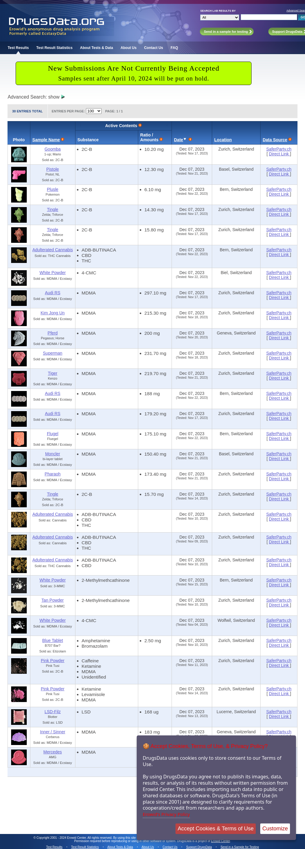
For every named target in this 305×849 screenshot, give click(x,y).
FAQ (174, 48)
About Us (128, 48)
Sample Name (46, 139)
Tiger (52, 373)
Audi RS (52, 292)
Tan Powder (52, 600)
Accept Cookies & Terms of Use (216, 829)
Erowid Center (220, 841)
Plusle (52, 189)
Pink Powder (53, 660)
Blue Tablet (52, 640)
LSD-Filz (52, 711)
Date (178, 139)
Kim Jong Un (53, 312)
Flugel (52, 433)
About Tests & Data (96, 48)
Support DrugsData (199, 847)
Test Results (18, 48)
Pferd (52, 333)
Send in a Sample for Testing (240, 847)
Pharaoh (53, 474)
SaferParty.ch (278, 149)
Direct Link (279, 153)
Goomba (52, 149)
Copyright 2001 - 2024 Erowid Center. (62, 837)
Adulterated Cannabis (52, 249)
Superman (53, 353)
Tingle (52, 209)
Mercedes (52, 752)
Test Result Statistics (54, 48)
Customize (275, 829)
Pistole (52, 169)
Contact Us (153, 48)
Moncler (52, 453)
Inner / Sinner (52, 731)
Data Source (275, 139)
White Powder (52, 272)
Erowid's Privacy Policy (166, 814)
